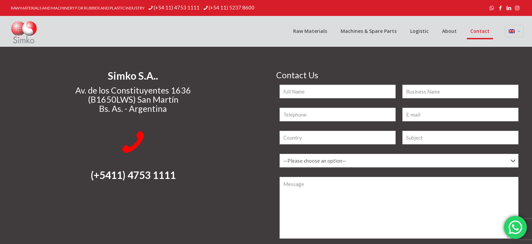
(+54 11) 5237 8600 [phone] (231, 7)
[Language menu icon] (514, 31)
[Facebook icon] (500, 8)
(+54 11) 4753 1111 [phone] (177, 7)
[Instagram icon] (517, 8)
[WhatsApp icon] (491, 8)
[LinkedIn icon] (508, 8)
